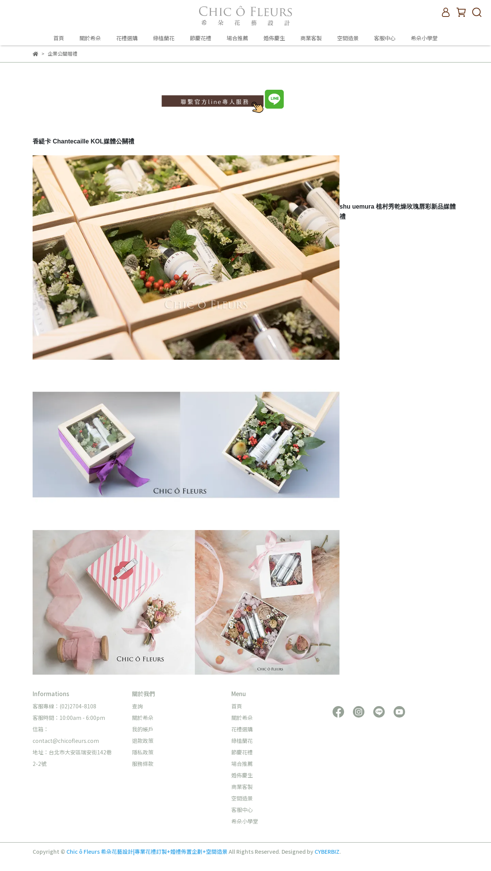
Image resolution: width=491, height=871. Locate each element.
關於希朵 (90, 38)
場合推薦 (237, 38)
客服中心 (384, 38)
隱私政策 (142, 752)
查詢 (137, 706)
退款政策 (142, 740)
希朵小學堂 (424, 38)
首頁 (58, 38)
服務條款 (142, 763)
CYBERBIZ (327, 851)
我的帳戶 (142, 729)
